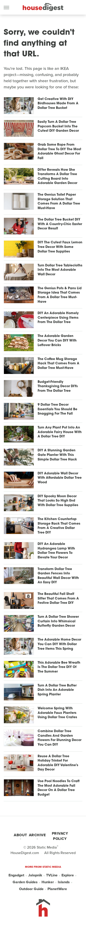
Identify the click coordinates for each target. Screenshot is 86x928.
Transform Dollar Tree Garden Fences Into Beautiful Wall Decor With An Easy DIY (58, 576)
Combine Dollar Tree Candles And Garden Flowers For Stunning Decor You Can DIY (59, 738)
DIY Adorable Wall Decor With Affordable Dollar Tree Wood (60, 478)
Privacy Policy (60, 836)
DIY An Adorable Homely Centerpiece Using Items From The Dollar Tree (58, 318)
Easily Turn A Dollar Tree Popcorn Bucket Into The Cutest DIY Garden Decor (58, 126)
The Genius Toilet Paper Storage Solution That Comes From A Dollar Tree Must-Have (59, 201)
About (20, 835)
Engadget (16, 875)
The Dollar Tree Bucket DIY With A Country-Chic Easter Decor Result (60, 224)
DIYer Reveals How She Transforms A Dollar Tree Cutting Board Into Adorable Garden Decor (57, 176)
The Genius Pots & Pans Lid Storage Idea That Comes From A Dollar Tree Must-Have (60, 295)
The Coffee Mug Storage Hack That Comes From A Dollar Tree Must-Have (58, 364)
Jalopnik (35, 875)
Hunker (48, 882)
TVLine (52, 875)
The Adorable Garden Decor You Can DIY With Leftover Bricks (57, 340)
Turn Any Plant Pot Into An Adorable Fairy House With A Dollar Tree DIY (60, 432)
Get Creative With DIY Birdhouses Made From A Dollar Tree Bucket (58, 103)
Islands (64, 882)
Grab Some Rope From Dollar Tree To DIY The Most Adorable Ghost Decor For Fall (59, 151)
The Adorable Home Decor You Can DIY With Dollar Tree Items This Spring (59, 644)
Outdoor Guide (31, 888)
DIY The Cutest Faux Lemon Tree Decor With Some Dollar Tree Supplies (60, 247)
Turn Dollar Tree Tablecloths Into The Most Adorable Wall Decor (60, 270)
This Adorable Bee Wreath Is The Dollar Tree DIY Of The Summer (59, 667)
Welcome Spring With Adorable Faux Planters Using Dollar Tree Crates (57, 713)
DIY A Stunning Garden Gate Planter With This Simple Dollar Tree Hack (57, 455)
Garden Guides (25, 882)
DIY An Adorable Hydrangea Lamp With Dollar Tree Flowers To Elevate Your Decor (56, 550)
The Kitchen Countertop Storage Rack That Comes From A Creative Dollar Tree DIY (59, 526)
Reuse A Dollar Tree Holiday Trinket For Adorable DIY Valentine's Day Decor (58, 763)
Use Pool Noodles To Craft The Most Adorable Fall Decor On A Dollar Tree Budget (59, 788)
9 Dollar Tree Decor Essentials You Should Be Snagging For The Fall (57, 409)
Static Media (47, 847)
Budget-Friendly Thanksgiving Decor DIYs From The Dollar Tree (58, 386)
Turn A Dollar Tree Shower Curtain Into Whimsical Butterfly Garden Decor (58, 621)
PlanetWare (57, 888)
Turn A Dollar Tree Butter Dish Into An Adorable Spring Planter (57, 690)
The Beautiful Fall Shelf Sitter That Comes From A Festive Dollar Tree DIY (58, 598)
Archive (37, 835)
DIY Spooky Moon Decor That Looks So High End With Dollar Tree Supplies (58, 501)
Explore (67, 875)
